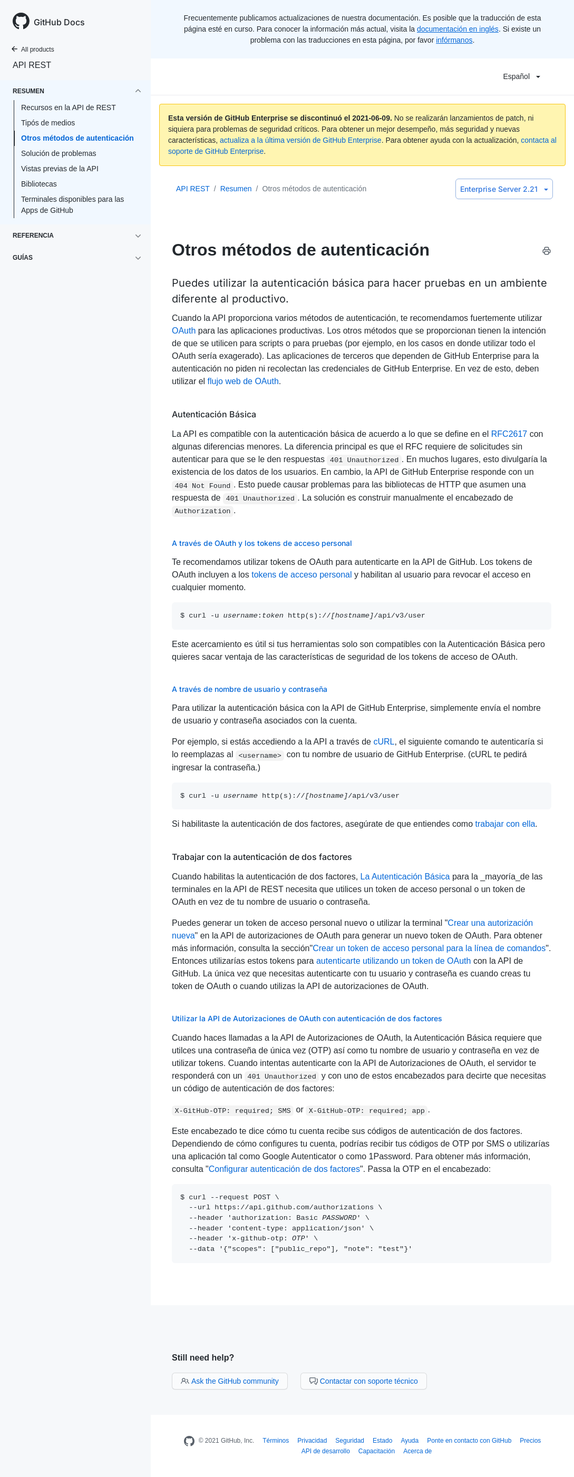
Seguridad (349, 1440)
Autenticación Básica (214, 414)
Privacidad (312, 1440)
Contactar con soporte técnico (363, 1381)
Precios (530, 1440)
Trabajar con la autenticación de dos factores (262, 857)
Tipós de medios (48, 123)
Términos (275, 1440)
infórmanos (454, 40)
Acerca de (417, 1451)
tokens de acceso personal (301, 574)
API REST (32, 65)
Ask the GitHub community (230, 1381)
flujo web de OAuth (243, 381)
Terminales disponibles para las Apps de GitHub (72, 204)
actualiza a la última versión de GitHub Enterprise (301, 140)
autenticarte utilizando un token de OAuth (393, 960)
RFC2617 (509, 433)
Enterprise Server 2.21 (504, 188)
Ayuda (410, 1440)
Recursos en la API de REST (68, 107)
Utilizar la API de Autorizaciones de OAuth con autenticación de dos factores (307, 1018)
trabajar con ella (505, 823)
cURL (383, 741)
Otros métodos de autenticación (77, 138)
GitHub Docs (59, 22)
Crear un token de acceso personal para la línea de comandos (429, 948)
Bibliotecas (39, 184)
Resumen (236, 188)
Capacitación (376, 1451)
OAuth (184, 330)
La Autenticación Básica (405, 876)
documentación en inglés (458, 29)
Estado (382, 1440)
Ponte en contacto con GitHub (469, 1440)
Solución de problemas (58, 153)
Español (521, 76)
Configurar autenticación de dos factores (284, 1169)
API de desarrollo (325, 1451)
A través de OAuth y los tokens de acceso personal (262, 543)
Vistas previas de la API (60, 168)
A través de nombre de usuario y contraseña (249, 688)
